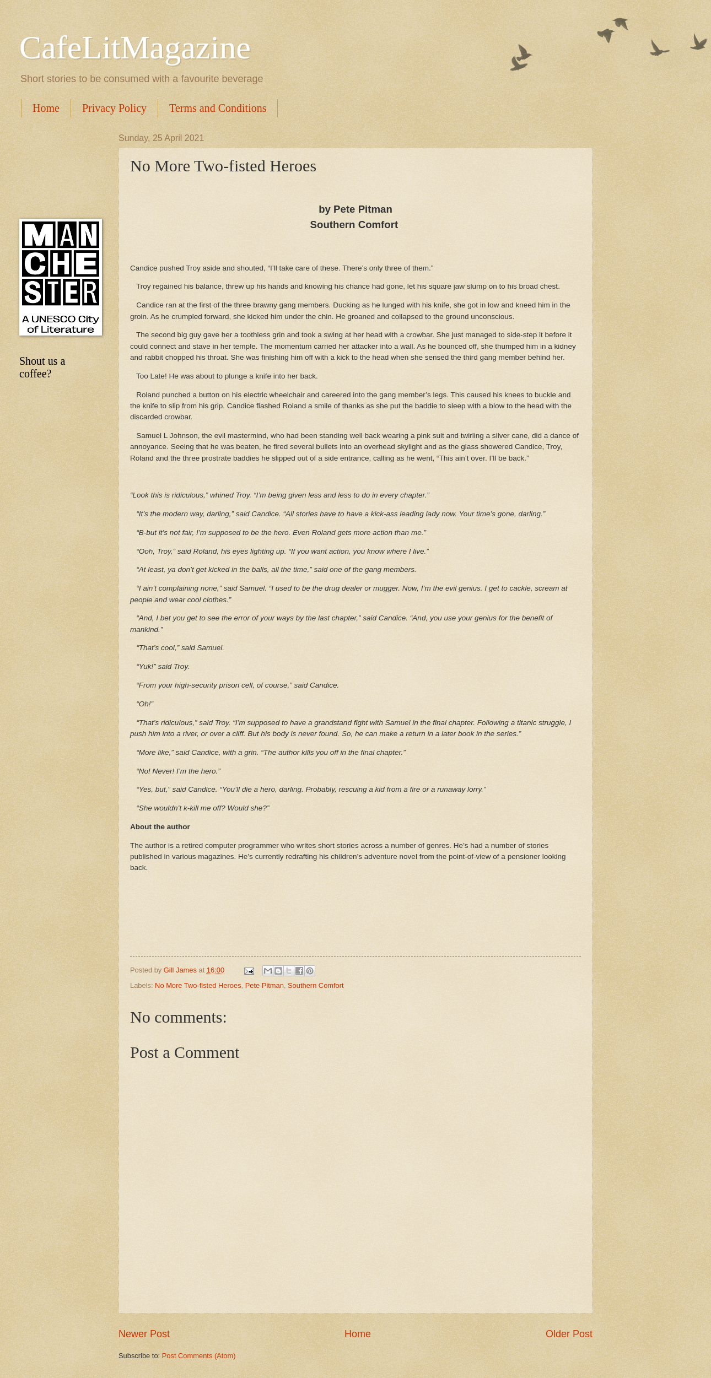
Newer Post (144, 1333)
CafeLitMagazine (135, 47)
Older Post (569, 1333)
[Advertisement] (57, 167)
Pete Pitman (264, 985)
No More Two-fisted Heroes (198, 985)
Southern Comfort (316, 985)
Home (46, 108)
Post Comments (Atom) (199, 1356)
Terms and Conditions (217, 108)
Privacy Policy (114, 108)
